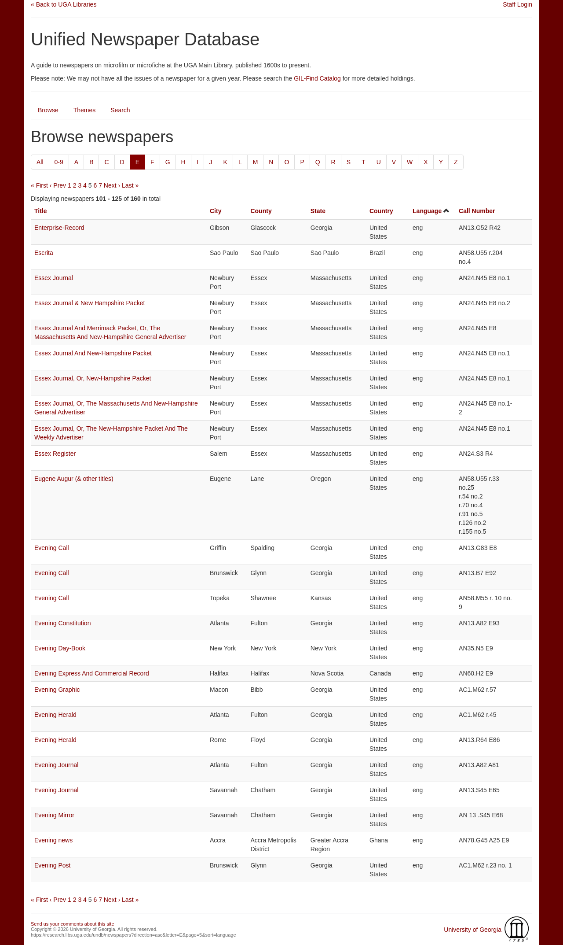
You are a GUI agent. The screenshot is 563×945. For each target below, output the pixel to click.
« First (39, 185)
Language (427, 210)
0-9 (59, 162)
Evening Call (51, 547)
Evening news (53, 840)
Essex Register (55, 453)
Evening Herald (55, 714)
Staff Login (517, 4)
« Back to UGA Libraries (63, 4)
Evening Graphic (57, 689)
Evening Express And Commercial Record (91, 673)
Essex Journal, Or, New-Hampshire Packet (92, 378)
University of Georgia (472, 929)
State (318, 210)
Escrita (43, 252)
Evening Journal (56, 764)
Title (40, 210)
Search (120, 110)
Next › (112, 185)
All (40, 162)
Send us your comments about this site (72, 924)
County (260, 210)
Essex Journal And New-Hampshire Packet (93, 353)
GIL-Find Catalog (317, 78)
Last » (130, 185)
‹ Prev (58, 185)
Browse (48, 110)
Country (381, 210)
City (215, 210)
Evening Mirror (54, 815)
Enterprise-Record (59, 227)
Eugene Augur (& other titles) (73, 478)
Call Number (477, 210)
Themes (84, 110)
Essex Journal (53, 277)
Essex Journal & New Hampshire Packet (89, 302)
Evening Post (52, 865)
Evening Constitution (62, 623)
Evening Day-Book (59, 648)
